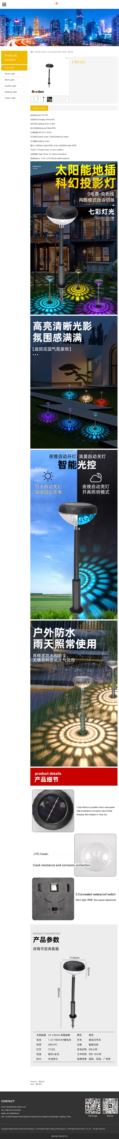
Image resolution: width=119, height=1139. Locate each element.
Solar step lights (12, 88)
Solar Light (9, 67)
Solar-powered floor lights (13, 82)
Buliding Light (11, 127)
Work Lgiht (9, 115)
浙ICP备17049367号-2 (59, 1136)
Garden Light (10, 121)
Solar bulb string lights (15, 77)
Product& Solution (40, 52)
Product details (39, 108)
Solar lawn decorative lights (14, 93)
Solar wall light (12, 73)
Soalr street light (12, 99)
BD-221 (42, 1081)
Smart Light (10, 109)
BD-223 (38, 1084)
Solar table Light (12, 103)
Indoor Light (10, 133)
